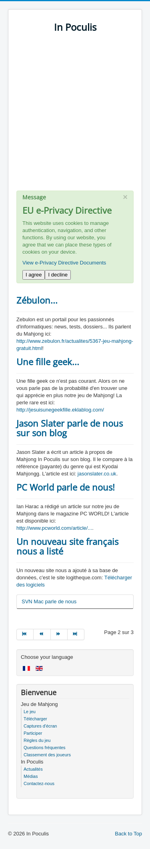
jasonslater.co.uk (97, 474)
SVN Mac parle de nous (49, 601)
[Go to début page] (25, 634)
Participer (33, 733)
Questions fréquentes (45, 747)
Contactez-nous (39, 783)
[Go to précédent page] (42, 634)
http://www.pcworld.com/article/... (54, 528)
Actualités (33, 769)
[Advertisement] (75, 116)
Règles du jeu (37, 740)
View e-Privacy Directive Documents (64, 263)
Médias (31, 776)
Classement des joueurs (47, 754)
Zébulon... (37, 300)
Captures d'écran (40, 726)
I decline (57, 275)
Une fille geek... (47, 362)
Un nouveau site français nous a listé (67, 546)
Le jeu (30, 711)
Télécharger (35, 718)
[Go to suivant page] (59, 634)
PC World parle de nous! (65, 487)
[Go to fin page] (76, 634)
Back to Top (128, 834)
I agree (34, 275)
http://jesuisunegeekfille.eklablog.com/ (60, 410)
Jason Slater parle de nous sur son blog (69, 428)
